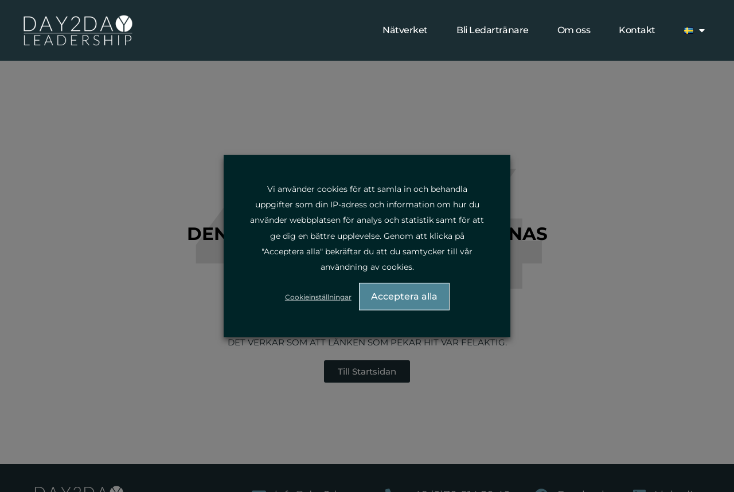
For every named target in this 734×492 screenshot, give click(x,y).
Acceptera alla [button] (404, 297)
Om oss (573, 30)
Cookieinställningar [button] (319, 298)
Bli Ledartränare (492, 30)
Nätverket (405, 30)
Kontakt (637, 30)
